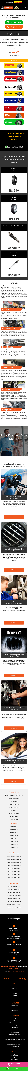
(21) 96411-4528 (15, 147)
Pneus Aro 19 (14, 844)
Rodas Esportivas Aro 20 (14, 877)
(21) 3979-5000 (14, 1059)
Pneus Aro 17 (14, 838)
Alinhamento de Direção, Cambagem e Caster (15, 1039)
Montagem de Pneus (14, 1029)
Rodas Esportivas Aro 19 (14, 874)
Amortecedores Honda (14, 908)
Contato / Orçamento (14, 998)
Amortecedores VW (14, 886)
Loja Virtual (14, 988)
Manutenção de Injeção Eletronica (14, 1044)
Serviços (15, 993)
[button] (26, 7)
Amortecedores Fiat (14, 889)
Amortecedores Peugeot (14, 901)
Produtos (15, 995)
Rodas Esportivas (14, 853)
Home (14, 986)
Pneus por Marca (14, 792)
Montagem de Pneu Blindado (15, 1034)
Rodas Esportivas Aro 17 (14, 868)
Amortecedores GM (14, 898)
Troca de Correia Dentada (14, 1037)
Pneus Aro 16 (14, 835)
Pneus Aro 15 (14, 832)
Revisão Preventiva (15, 1032)
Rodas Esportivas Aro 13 (14, 856)
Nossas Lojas (15, 990)
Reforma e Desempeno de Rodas (15, 1018)
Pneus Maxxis (14, 810)
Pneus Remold (14, 819)
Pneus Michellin (14, 813)
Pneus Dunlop (14, 801)
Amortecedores (14, 883)
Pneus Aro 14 (14, 829)
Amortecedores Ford (14, 892)
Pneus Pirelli (14, 816)
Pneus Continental (14, 798)
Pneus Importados (14, 807)
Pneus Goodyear (14, 804)
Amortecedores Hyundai (14, 895)
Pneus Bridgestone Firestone (14, 795)
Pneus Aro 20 (14, 847)
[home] (9, 7)
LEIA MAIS (14, 517)
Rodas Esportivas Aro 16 (14, 865)
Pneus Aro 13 (14, 826)
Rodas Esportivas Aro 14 (14, 859)
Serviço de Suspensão (15, 1025)
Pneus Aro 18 (14, 841)
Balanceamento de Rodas (14, 1022)
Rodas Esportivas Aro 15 (14, 862)
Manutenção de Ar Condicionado (15, 1041)
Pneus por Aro (14, 823)
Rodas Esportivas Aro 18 (14, 871)
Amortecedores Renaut (14, 905)
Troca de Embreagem (14, 1046)
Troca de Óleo (15, 1020)
